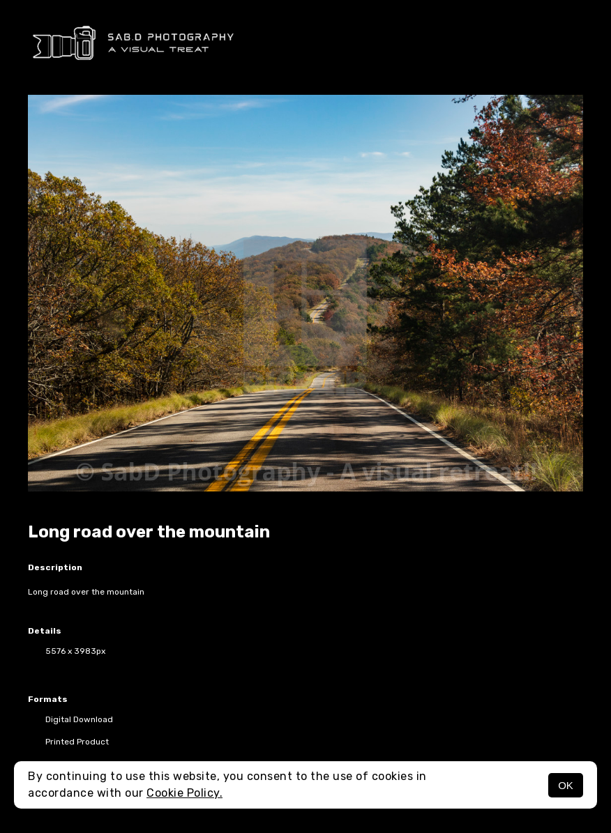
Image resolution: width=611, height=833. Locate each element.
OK (565, 785)
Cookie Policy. (184, 793)
